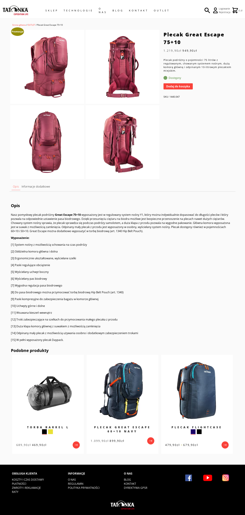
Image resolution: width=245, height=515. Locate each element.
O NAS (103, 10)
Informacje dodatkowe (36, 186)
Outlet (162, 10)
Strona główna (19, 24)
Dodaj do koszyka (178, 86)
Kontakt (138, 10)
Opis (16, 186)
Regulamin (75, 484)
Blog (118, 10)
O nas (72, 480)
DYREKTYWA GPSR (135, 488)
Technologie (78, 10)
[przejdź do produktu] (76, 445)
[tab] (16, 186)
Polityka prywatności (84, 488)
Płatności (19, 484)
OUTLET (31, 24)
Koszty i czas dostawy (28, 480)
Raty (15, 492)
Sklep (51, 10)
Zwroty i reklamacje (26, 488)
